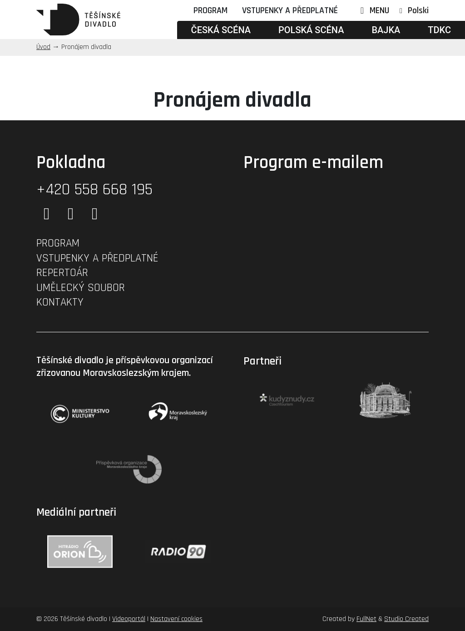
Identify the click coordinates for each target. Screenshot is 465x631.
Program (210, 10)
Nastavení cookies (176, 619)
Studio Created (406, 619)
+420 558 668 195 (94, 189)
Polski (418, 10)
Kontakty (60, 302)
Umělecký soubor (80, 288)
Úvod (43, 47)
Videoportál (128, 619)
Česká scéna (221, 30)
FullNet (366, 619)
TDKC (439, 30)
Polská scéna (311, 30)
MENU (372, 10)
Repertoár (62, 273)
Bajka (385, 30)
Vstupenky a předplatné (290, 10)
